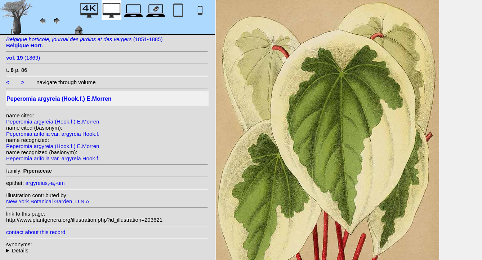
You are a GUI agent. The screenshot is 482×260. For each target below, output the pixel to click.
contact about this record (35, 232)
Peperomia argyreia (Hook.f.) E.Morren (52, 121)
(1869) (23, 58)
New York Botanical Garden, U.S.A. (48, 201)
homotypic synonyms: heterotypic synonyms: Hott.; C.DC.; (107, 250)
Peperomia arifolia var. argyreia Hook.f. (52, 134)
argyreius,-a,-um (44, 183)
